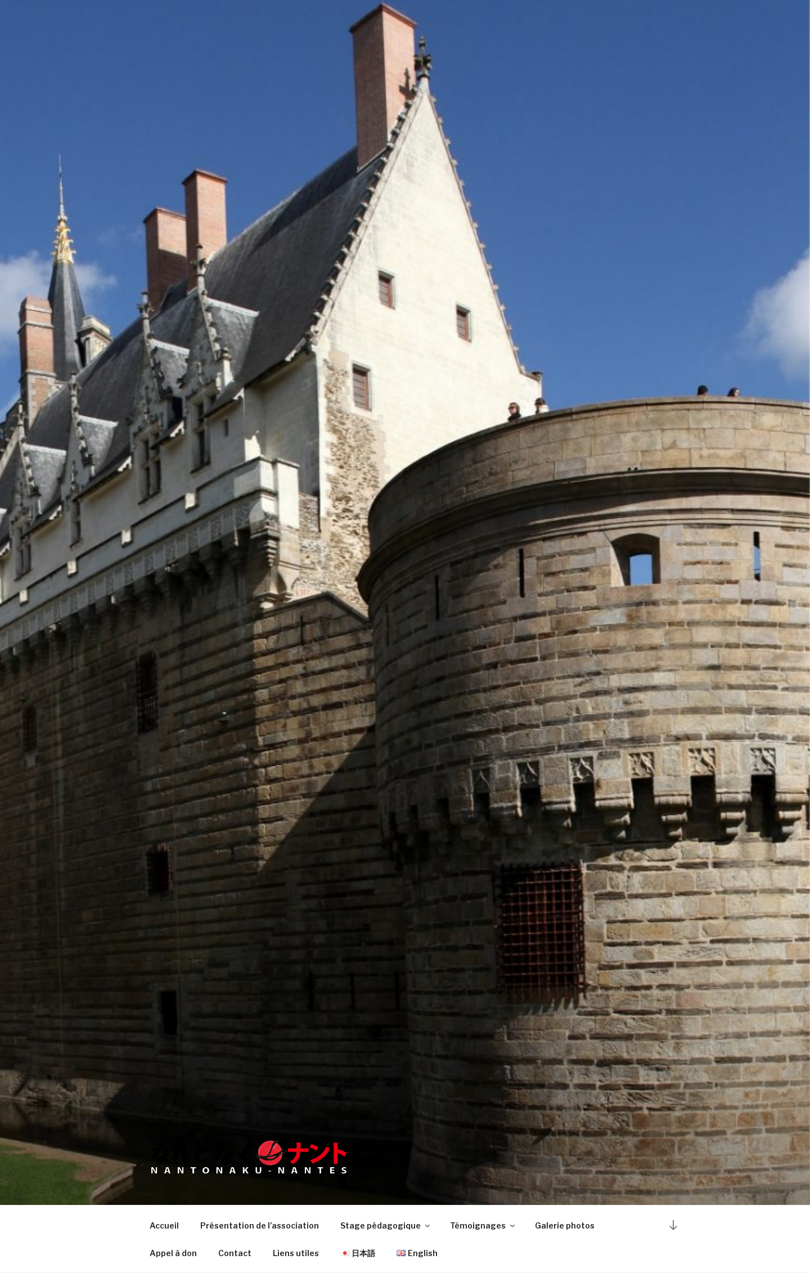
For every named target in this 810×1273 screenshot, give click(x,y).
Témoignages (483, 1225)
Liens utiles (296, 1253)
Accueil (164, 1225)
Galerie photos (565, 1225)
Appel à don (173, 1253)
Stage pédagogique (385, 1225)
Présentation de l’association (259, 1225)
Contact (234, 1253)
